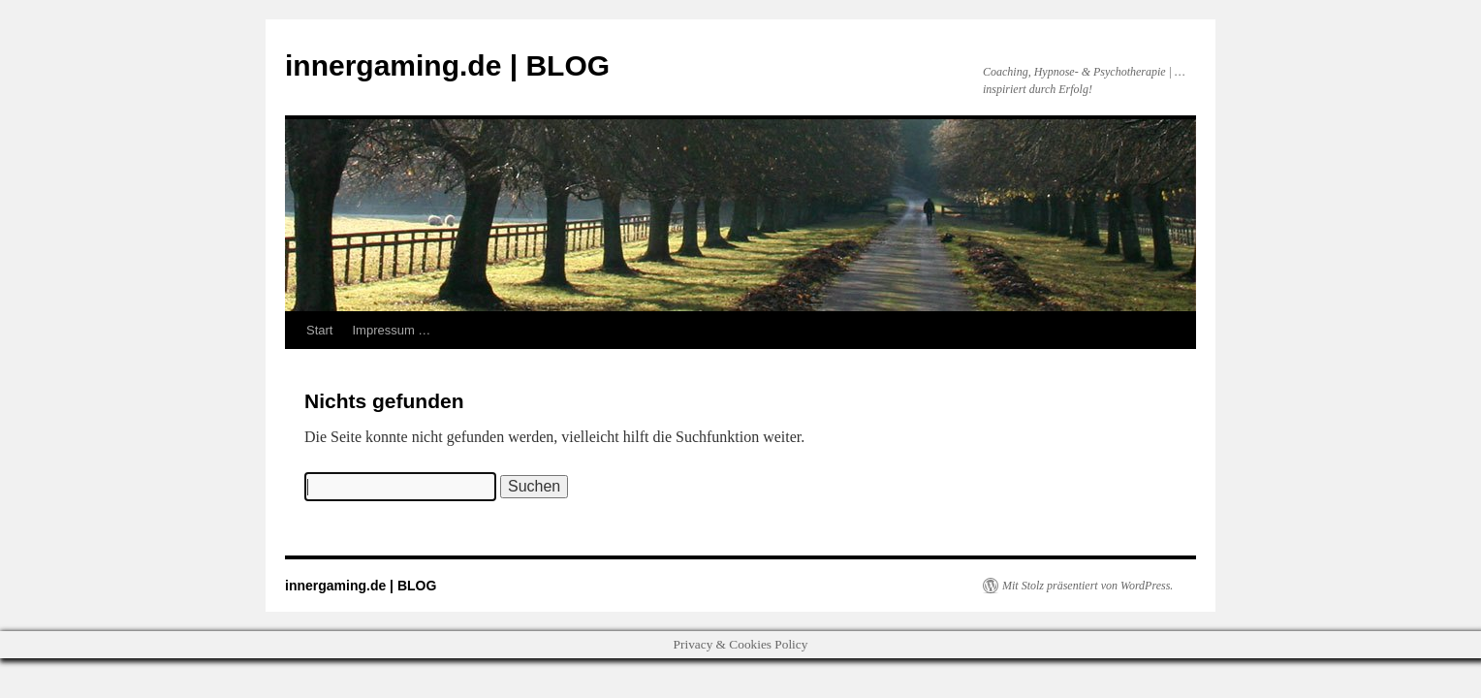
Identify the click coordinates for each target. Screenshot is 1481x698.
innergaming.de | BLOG (447, 65)
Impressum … (391, 330)
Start (319, 330)
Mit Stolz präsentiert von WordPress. (1087, 585)
